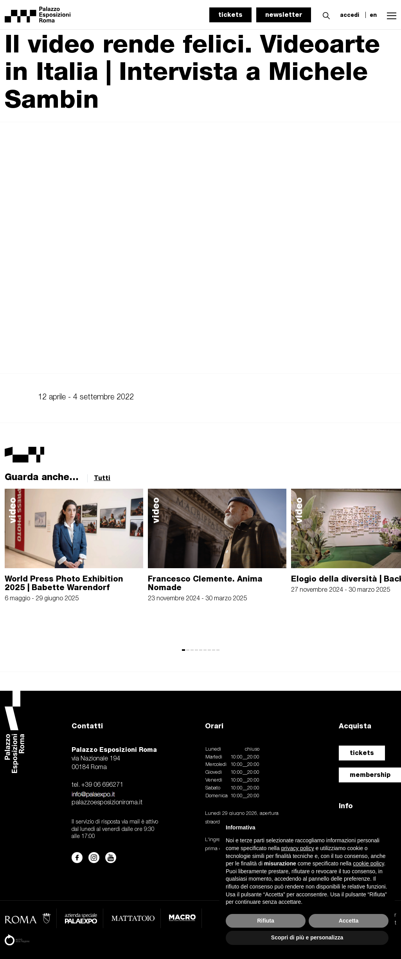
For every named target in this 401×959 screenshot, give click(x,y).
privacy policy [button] (297, 848)
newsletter (283, 14)
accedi (349, 15)
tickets (230, 14)
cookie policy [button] (368, 863)
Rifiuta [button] (265, 920)
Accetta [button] (349, 920)
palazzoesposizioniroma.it (107, 802)
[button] (324, 14)
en (373, 15)
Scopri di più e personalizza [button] (307, 937)
